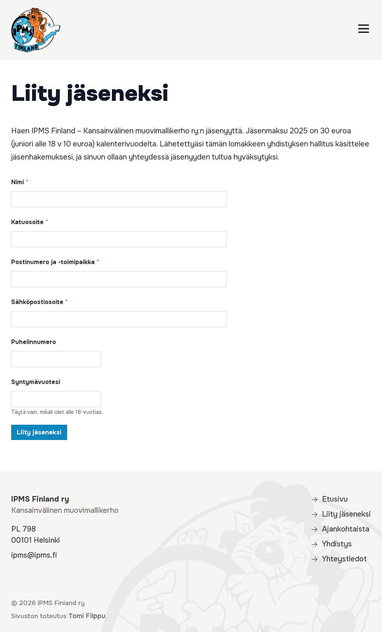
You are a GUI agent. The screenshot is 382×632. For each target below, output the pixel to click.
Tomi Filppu (86, 616)
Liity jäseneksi (39, 432)
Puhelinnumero (33, 342)
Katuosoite (29, 222)
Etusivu (329, 499)
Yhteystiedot (339, 559)
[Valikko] (364, 30)
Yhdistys (331, 544)
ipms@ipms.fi (34, 555)
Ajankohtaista (340, 529)
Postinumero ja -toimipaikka (55, 262)
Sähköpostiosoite (39, 302)
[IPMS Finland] (35, 29)
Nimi (19, 182)
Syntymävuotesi (35, 381)
